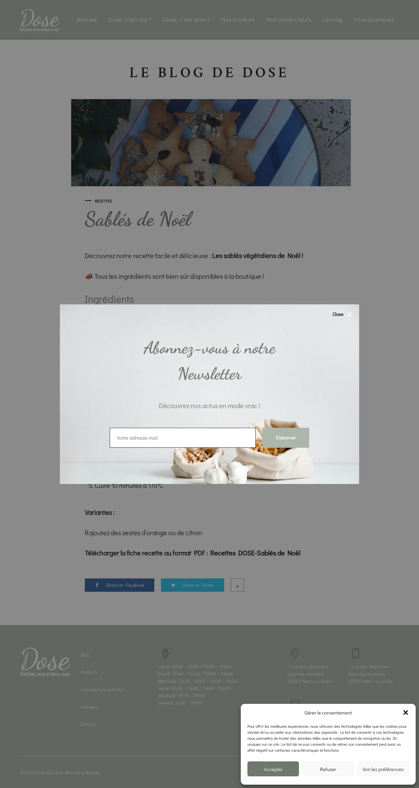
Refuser (328, 769)
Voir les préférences (383, 769)
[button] (405, 712)
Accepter (273, 769)
